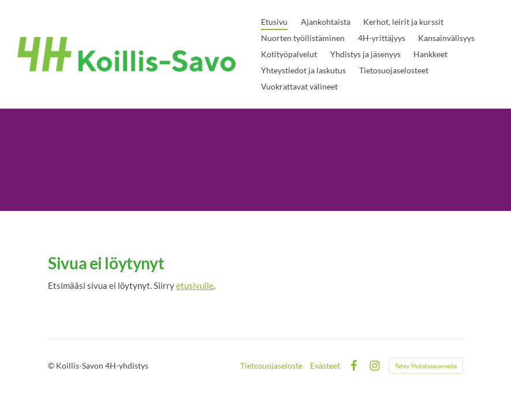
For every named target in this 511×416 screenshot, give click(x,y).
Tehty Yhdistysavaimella (426, 365)
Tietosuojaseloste (271, 366)
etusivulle (195, 285)
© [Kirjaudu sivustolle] (52, 365)
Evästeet (325, 366)
